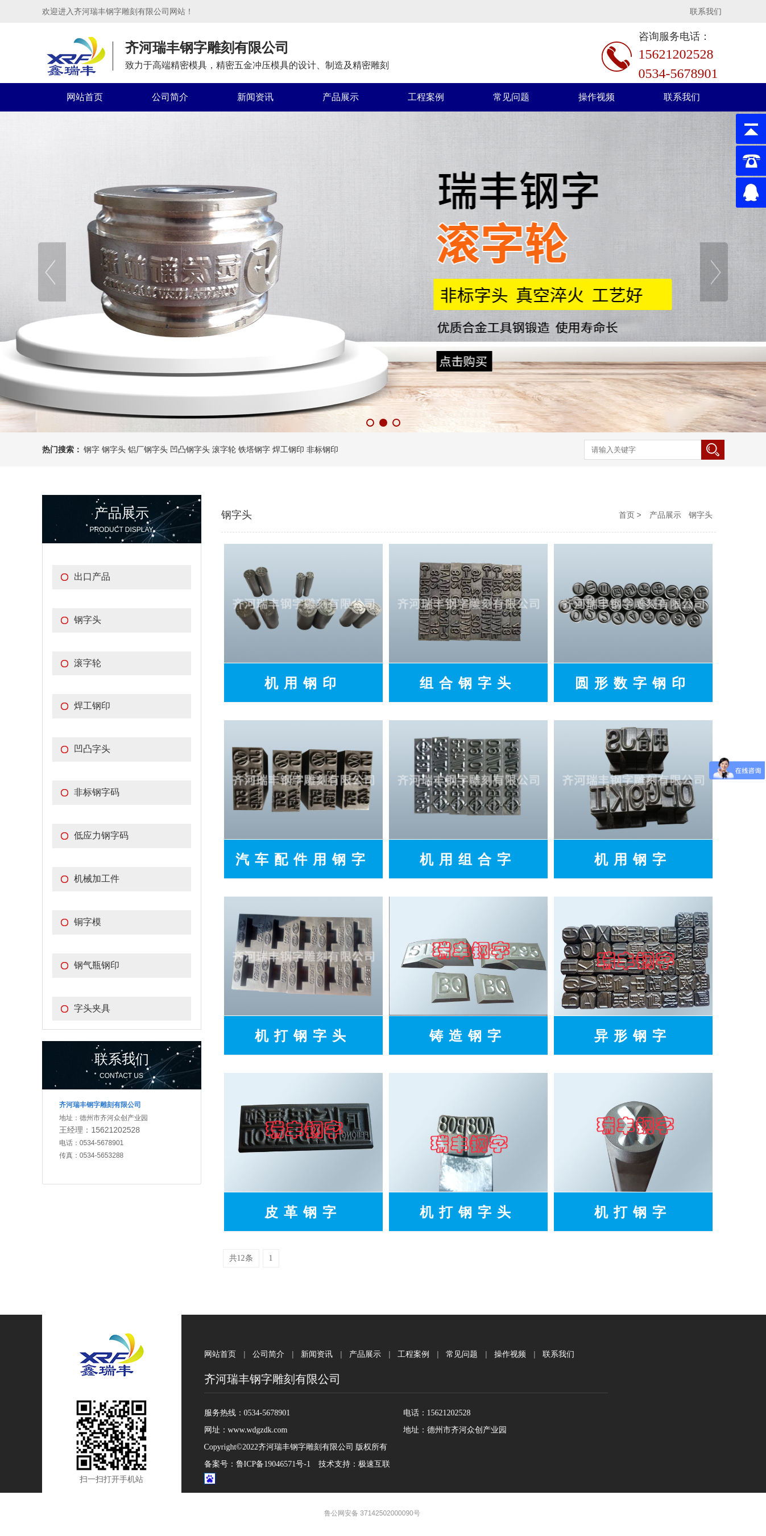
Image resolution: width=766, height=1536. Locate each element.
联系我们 (706, 11)
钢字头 (701, 514)
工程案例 (426, 97)
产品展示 (340, 97)
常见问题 (511, 97)
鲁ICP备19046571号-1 (273, 1464)
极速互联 (374, 1464)
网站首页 (85, 97)
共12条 (241, 1258)
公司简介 (170, 97)
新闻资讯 (255, 97)
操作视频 (596, 97)
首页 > (631, 514)
